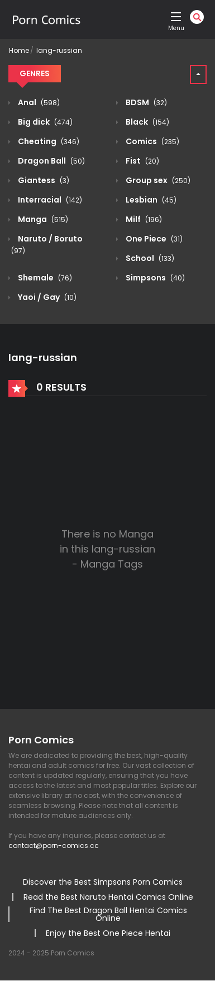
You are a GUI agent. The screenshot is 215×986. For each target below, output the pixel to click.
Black (146, 121)
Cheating (47, 141)
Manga (42, 219)
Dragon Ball (50, 160)
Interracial (49, 199)
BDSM (145, 102)
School (149, 258)
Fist (141, 160)
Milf (143, 219)
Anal (38, 102)
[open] (176, 16)
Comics (151, 141)
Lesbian (150, 199)
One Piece (153, 238)
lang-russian (59, 50)
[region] (107, 891)
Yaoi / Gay (46, 297)
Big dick (44, 121)
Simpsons (154, 277)
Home (19, 50)
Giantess (42, 180)
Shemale (44, 277)
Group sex (157, 180)
